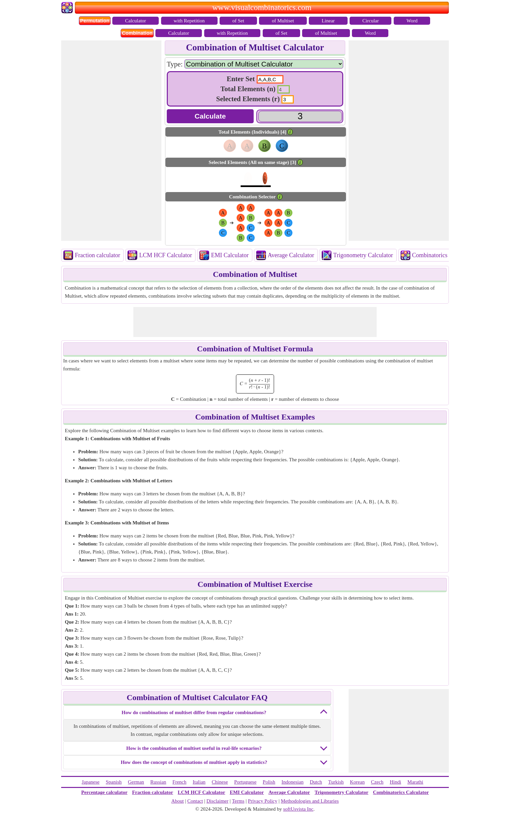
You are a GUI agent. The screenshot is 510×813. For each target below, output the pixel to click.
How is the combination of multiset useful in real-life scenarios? (194, 748)
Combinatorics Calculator (443, 255)
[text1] (270, 79)
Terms (238, 801)
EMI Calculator (229, 255)
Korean (357, 782)
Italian (199, 782)
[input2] (283, 89)
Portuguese (245, 782)
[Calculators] (263, 63)
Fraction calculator (97, 255)
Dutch (316, 782)
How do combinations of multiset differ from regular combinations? (194, 712)
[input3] (287, 99)
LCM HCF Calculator (165, 255)
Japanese (90, 782)
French (179, 782)
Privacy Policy (262, 801)
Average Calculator (291, 255)
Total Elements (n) (247, 89)
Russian (158, 782)
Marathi (415, 782)
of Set (238, 20)
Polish (269, 782)
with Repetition (189, 20)
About (177, 801)
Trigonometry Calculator (363, 255)
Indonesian (292, 782)
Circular (370, 20)
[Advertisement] (111, 140)
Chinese (220, 782)
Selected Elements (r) (248, 99)
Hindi (395, 782)
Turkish (336, 782)
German (136, 782)
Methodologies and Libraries (310, 801)
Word (411, 20)
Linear (328, 20)
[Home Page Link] (68, 11)
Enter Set (241, 79)
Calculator (135, 20)
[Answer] (300, 116)
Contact (195, 801)
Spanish (114, 782)
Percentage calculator (104, 792)
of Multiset (283, 20)
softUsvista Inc (298, 809)
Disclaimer (218, 801)
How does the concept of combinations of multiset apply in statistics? (194, 762)
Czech (377, 782)
